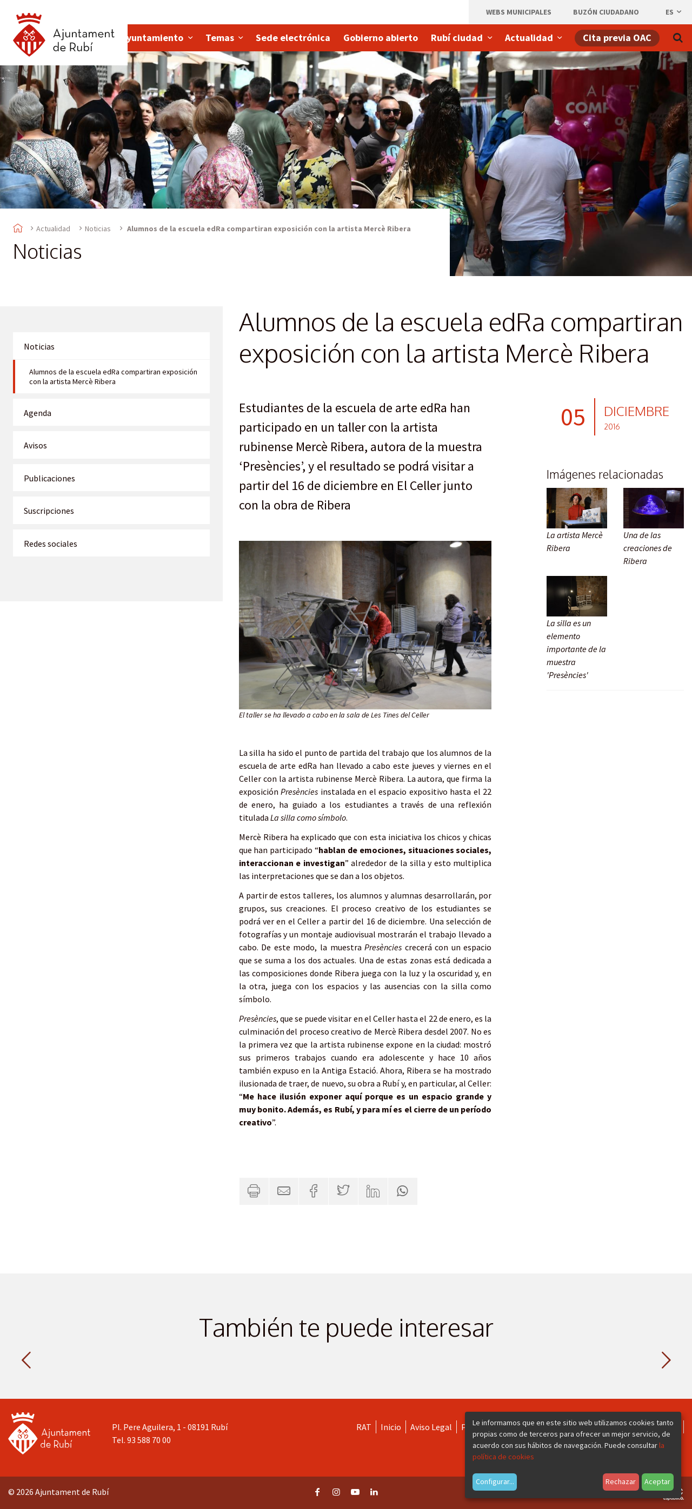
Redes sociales (50, 543)
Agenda (37, 412)
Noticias (98, 228)
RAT (363, 1426)
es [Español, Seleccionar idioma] (674, 12)
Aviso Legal (431, 1426)
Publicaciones (49, 478)
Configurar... (495, 1481)
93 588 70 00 (149, 1439)
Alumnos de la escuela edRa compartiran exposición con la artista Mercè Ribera (113, 376)
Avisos (35, 445)
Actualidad (53, 228)
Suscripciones (49, 510)
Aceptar (657, 1481)
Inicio (391, 1426)
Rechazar (621, 1481)
